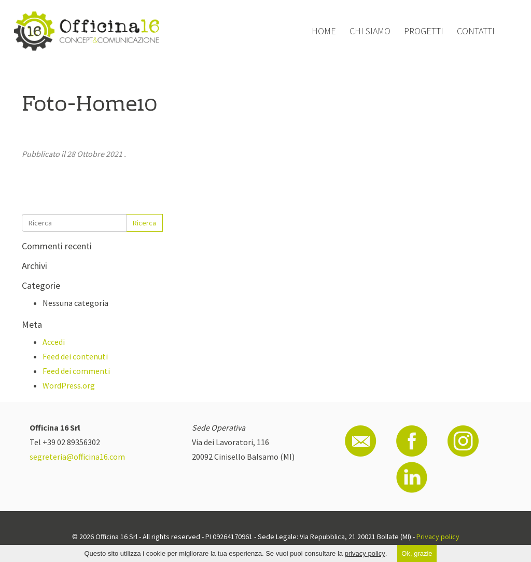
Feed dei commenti (76, 371)
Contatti (476, 31)
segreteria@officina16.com (77, 456)
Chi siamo (370, 31)
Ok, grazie (416, 553)
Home (324, 31)
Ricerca (144, 223)
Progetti (423, 31)
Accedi (54, 342)
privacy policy (365, 553)
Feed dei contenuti (75, 356)
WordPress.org (69, 385)
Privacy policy (437, 536)
